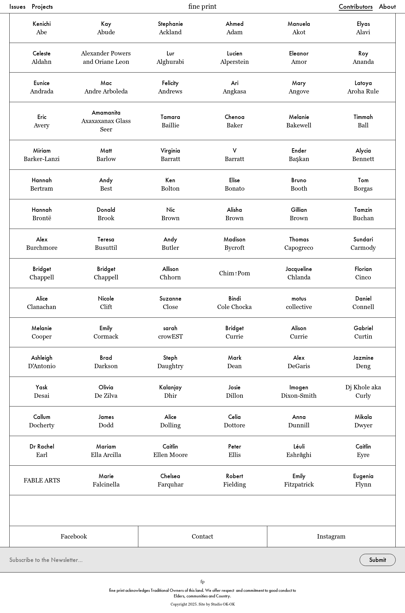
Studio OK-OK (223, 604)
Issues (17, 7)
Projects (42, 7)
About (387, 7)
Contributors (356, 7)
